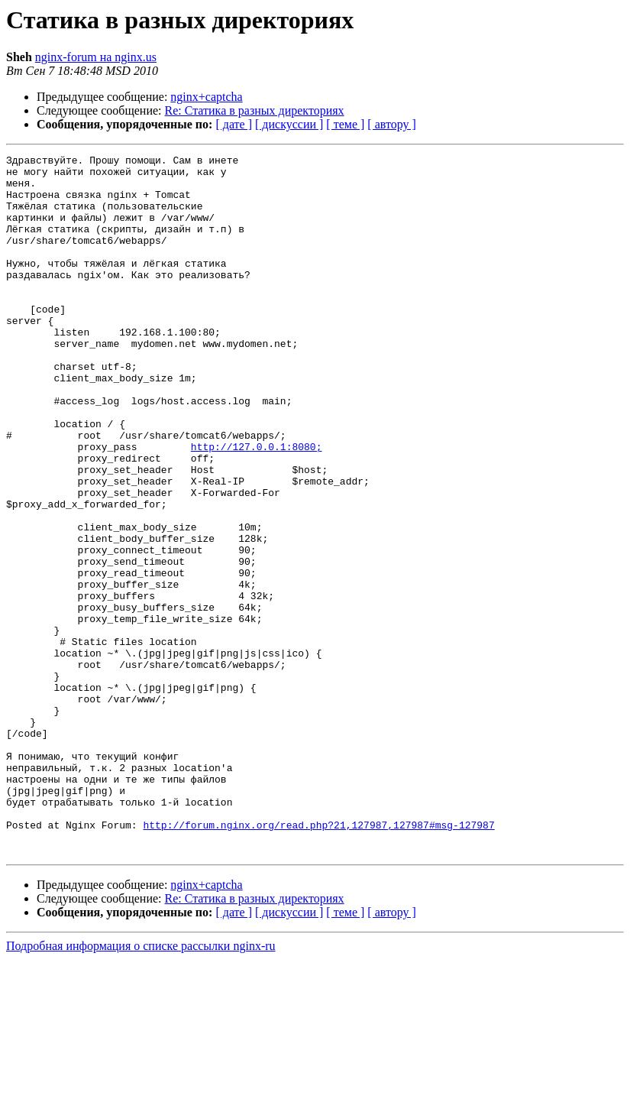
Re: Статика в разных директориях (254, 110)
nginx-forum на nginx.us (96, 56)
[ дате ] (233, 124)
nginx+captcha (206, 96)
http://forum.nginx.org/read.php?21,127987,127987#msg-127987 (318, 960)
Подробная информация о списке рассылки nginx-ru (141, 1085)
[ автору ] (391, 124)
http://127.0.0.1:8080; (256, 506)
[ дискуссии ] (289, 124)
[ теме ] (345, 124)
